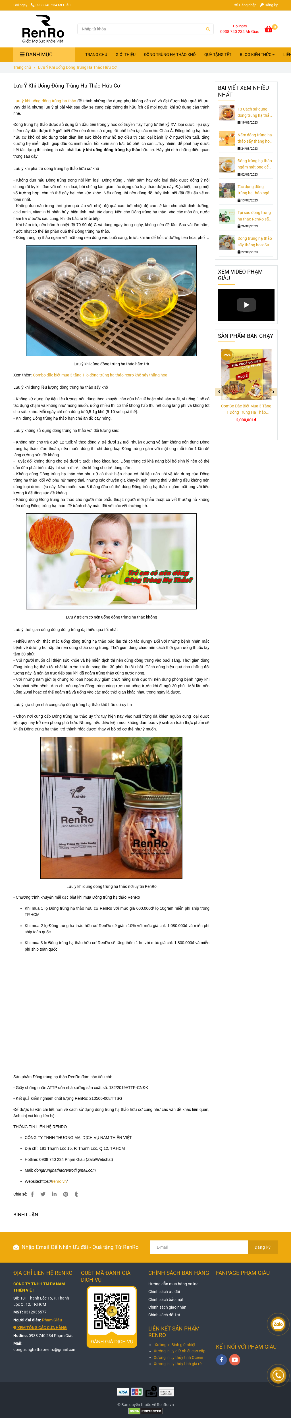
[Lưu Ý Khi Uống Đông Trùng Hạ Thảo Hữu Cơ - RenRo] (271, 30)
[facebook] (221, 1359)
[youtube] (234, 1359)
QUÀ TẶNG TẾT (217, 54)
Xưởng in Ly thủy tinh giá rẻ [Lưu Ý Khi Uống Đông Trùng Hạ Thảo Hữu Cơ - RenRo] (177, 1363)
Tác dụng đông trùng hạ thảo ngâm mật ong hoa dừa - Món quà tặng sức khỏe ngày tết (255, 190)
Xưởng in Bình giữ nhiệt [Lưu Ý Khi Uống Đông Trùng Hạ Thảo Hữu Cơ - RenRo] (175, 1344)
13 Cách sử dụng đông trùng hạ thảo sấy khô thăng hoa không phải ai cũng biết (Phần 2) (255, 113)
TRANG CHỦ (96, 54)
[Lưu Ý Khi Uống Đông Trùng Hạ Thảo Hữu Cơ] (43, 29)
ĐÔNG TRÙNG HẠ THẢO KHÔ (170, 54)
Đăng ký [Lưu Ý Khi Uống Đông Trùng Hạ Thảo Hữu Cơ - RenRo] (269, 5)
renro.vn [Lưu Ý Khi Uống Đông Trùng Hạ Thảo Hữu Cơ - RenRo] (59, 1181)
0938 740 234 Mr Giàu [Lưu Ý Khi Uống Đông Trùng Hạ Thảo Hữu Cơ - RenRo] (50, 5)
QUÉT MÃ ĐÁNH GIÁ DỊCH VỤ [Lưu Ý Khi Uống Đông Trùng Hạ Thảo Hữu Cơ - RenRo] (105, 1276)
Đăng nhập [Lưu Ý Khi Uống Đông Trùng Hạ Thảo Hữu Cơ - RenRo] (245, 5)
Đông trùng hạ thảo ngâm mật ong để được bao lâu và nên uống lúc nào (255, 164)
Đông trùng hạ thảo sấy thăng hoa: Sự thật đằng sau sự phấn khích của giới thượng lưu (255, 242)
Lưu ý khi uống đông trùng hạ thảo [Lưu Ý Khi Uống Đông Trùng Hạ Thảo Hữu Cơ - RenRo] (44, 101)
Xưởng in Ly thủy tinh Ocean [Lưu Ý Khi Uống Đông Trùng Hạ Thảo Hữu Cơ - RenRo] (178, 1357)
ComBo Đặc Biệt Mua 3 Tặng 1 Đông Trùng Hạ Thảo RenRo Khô (246, 409)
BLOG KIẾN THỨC (257, 54)
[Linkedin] (54, 1194)
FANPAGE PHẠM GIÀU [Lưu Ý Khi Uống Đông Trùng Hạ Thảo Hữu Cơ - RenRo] (243, 1273)
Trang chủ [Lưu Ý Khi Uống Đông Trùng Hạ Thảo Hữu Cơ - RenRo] (22, 67)
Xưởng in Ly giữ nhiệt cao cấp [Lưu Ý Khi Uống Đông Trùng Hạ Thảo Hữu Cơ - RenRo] (179, 1351)
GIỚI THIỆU (126, 54)
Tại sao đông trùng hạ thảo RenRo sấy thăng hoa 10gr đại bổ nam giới (254, 216)
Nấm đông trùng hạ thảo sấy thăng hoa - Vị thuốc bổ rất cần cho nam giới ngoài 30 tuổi (255, 139)
